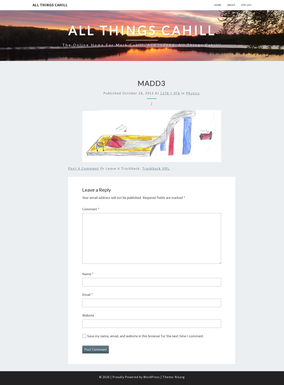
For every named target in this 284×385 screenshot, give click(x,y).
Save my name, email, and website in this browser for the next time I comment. (145, 336)
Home (217, 5)
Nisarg (180, 377)
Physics (193, 93)
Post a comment (83, 168)
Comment (90, 209)
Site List (246, 5)
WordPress (151, 377)
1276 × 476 (170, 93)
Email (87, 294)
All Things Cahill (50, 4)
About (231, 5)
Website (88, 315)
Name (87, 274)
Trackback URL (156, 168)
